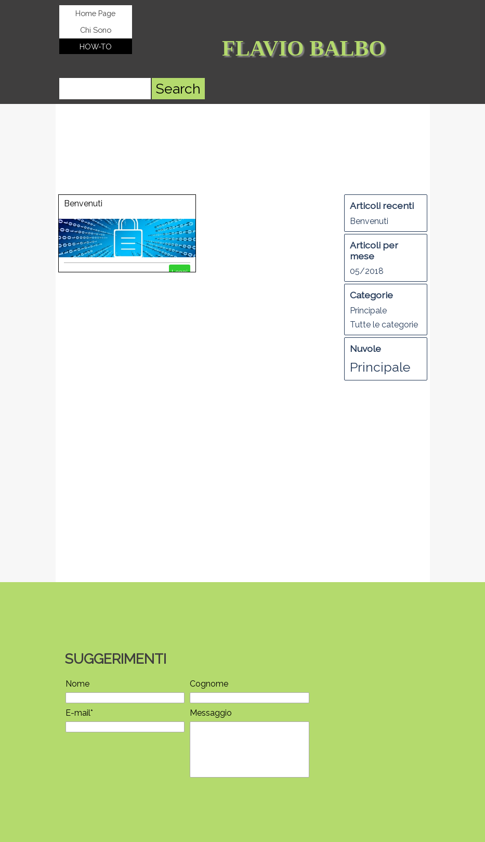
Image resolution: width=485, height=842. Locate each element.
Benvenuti (83, 203)
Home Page (95, 13)
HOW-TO (96, 46)
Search (178, 89)
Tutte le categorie (384, 325)
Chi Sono (95, 29)
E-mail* (79, 713)
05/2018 (367, 271)
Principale (368, 310)
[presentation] (144, 805)
